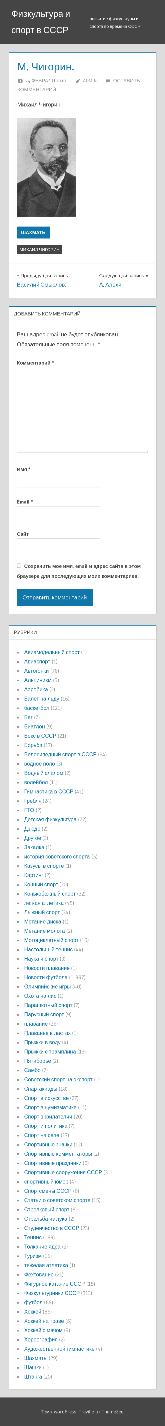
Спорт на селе (41, 1135)
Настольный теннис (48, 949)
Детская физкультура (50, 819)
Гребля (33, 800)
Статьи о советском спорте (57, 1200)
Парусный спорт (44, 1014)
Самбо (32, 1070)
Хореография (41, 1339)
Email (25, 502)
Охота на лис (40, 995)
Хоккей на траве (44, 1321)
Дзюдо (32, 828)
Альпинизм (38, 680)
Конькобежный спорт (50, 893)
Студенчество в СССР (51, 1228)
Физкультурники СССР (52, 1293)
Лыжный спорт (42, 912)
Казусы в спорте (44, 865)
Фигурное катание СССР (54, 1283)
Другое (32, 838)
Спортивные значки (48, 1144)
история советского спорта (57, 856)
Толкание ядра (42, 1246)
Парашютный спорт (48, 1005)
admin (90, 80)
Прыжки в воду (42, 1042)
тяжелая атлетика (46, 1265)
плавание (36, 1023)
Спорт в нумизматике (50, 1107)
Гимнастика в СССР (49, 791)
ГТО (29, 810)
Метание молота (44, 930)
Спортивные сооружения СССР (63, 1172)
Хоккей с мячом (43, 1330)
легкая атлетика (44, 903)
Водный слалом (43, 773)
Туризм (33, 1256)
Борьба (33, 745)
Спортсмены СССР (48, 1191)
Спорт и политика (46, 1125)
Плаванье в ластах (47, 1033)
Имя (24, 469)
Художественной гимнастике (59, 1348)
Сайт (23, 534)
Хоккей (32, 1311)
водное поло (39, 763)
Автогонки (36, 670)
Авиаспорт (37, 661)
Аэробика (36, 689)
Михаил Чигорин (40, 249)
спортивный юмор (46, 1181)
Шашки (33, 1367)
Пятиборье (37, 1060)
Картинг (34, 875)
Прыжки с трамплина (50, 1051)
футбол (33, 1302)
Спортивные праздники (53, 1163)
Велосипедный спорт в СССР (60, 754)
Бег (28, 717)
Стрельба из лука (45, 1218)
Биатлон (34, 726)
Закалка (34, 847)
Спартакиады (40, 1088)
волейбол (36, 782)
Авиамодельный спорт (52, 652)
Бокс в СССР (40, 735)
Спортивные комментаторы (58, 1153)
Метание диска (42, 921)
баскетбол (37, 708)
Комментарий (35, 363)
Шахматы (34, 233)
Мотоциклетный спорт (51, 940)
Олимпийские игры (47, 986)
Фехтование (39, 1274)
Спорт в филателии (48, 1116)
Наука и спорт (41, 958)
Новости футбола (46, 977)
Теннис (33, 1237)
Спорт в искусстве (46, 1098)
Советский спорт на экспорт (58, 1079)
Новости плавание (47, 968)
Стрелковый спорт (47, 1209)
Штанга (33, 1376)
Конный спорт (41, 884)
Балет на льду (41, 698)
